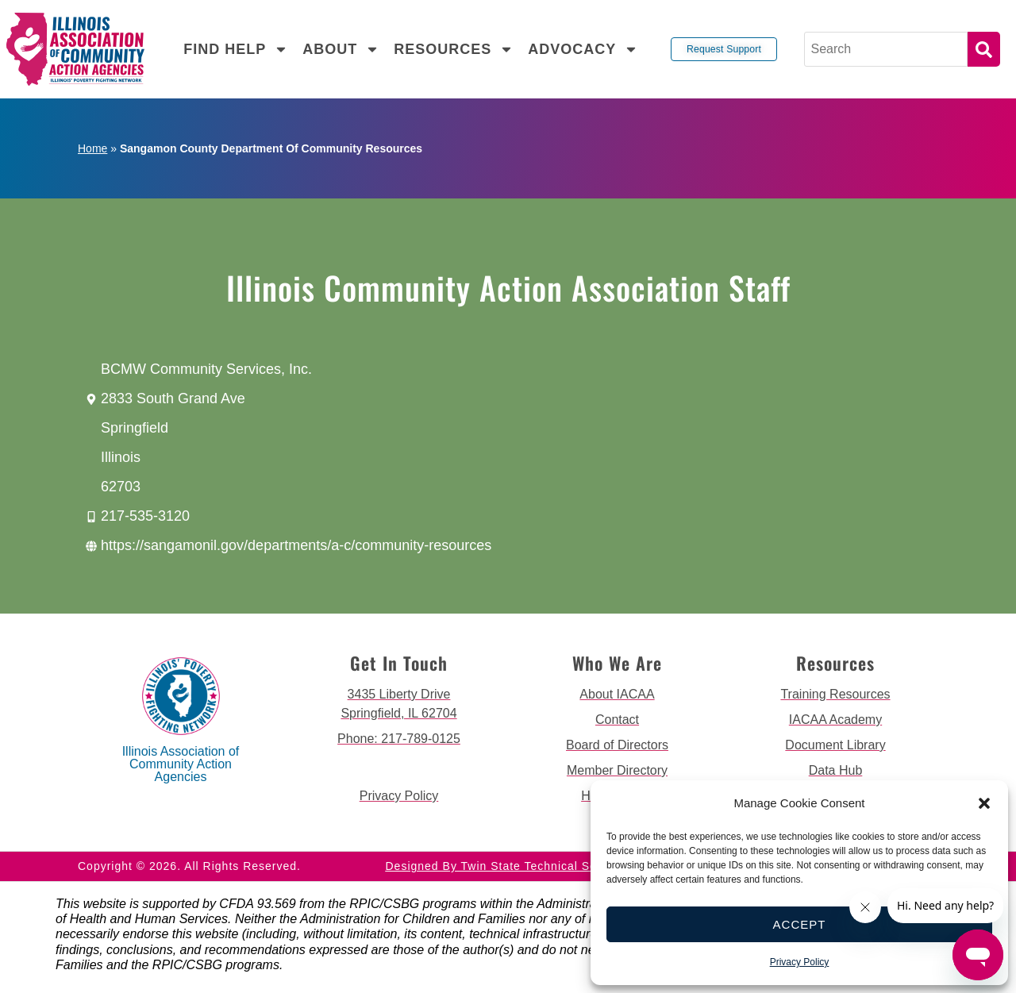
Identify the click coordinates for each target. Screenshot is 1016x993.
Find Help (235, 49)
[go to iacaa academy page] (835, 719)
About (340, 49)
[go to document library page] (835, 745)
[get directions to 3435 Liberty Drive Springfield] (399, 704)
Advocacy (583, 49)
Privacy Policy (799, 962)
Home (92, 148)
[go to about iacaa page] (617, 694)
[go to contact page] (617, 719)
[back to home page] (75, 49)
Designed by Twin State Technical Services (508, 866)
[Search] (886, 49)
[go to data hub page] (835, 770)
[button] (984, 803)
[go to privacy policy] (399, 796)
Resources (454, 49)
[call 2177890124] (399, 739)
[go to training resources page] (835, 694)
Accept (799, 924)
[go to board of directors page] (617, 745)
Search (984, 49)
